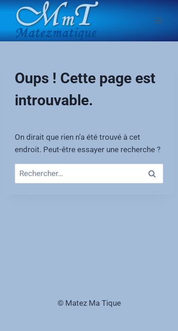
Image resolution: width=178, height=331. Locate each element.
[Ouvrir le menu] (158, 20)
